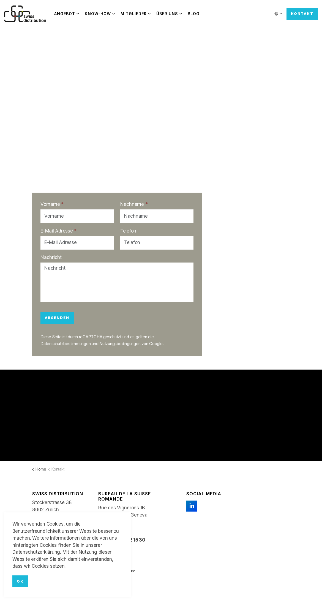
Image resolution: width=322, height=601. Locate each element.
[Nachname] (156, 216)
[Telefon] (156, 243)
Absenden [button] (57, 317)
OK (20, 581)
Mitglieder (134, 13)
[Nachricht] (116, 282)
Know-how (98, 13)
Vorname (52, 204)
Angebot (64, 13)
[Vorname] (77, 216)
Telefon (128, 231)
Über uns (167, 13)
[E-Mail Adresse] (77, 243)
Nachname (134, 204)
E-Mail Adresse (58, 231)
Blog (194, 13)
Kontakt (302, 13)
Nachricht (51, 257)
